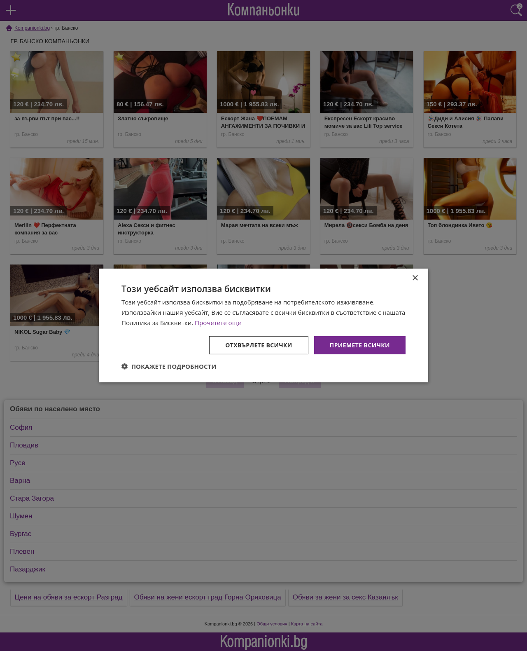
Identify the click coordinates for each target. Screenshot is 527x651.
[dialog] (263, 325)
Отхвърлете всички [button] (258, 345)
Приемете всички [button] (360, 345)
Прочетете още (218, 322)
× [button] (415, 278)
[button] (169, 366)
